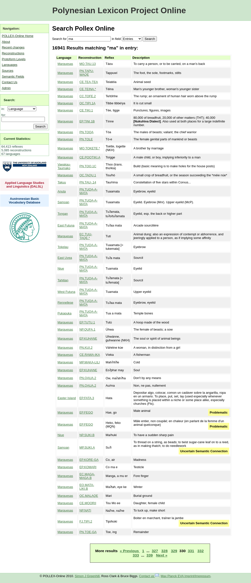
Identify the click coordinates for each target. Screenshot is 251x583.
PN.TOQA (86, 132)
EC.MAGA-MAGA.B (87, 476)
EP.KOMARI (87, 467)
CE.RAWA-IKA (89, 355)
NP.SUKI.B (87, 435)
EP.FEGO (86, 412)
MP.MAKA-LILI (89, 362)
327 (155, 551)
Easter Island (67, 398)
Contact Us (9, 82)
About (6, 42)
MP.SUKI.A (87, 447)
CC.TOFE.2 (87, 96)
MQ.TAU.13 (87, 64)
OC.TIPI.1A (87, 103)
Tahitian (63, 280)
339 (149, 555)
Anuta (62, 191)
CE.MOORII (87, 503)
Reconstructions (13, 53)
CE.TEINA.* (87, 89)
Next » (161, 555)
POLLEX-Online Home (17, 36)
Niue (61, 268)
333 (136, 555)
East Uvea (65, 258)
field (118, 39)
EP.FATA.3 (86, 398)
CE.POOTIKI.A (89, 157)
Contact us (149, 576)
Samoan (63, 202)
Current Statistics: (17, 139)
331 (191, 551)
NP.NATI (85, 510)
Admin (6, 88)
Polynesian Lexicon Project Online (119, 10)
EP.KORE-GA (89, 460)
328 (164, 551)
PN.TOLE (86, 139)
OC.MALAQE (88, 496)
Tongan (63, 213)
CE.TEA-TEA (88, 82)
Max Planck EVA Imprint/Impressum (185, 576)
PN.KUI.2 (85, 347)
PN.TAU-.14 (87, 182)
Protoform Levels (13, 59)
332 (200, 551)
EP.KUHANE (88, 338)
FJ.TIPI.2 (85, 521)
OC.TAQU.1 (87, 175)
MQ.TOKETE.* (89, 148)
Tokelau (63, 247)
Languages (9, 65)
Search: (9, 100)
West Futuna (66, 292)
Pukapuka (65, 313)
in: (4, 109)
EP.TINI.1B (87, 121)
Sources (7, 70)
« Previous (130, 551)
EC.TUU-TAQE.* (85, 236)
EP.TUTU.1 (87, 322)
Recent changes (13, 47)
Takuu (62, 182)
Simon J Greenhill (87, 576)
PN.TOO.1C (87, 166)
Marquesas (65, 64)
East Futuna (66, 225)
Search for (59, 39)
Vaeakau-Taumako (64, 166)
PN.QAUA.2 (87, 378)
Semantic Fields (13, 76)
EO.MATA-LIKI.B (86, 486)
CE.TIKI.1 (86, 110)
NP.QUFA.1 (87, 329)
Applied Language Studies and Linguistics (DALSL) (24, 184)
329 (174, 551)
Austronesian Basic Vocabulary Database (24, 200)
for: (3, 115)
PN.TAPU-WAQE (86, 72)
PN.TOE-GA (88, 532)
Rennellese (65, 302)
